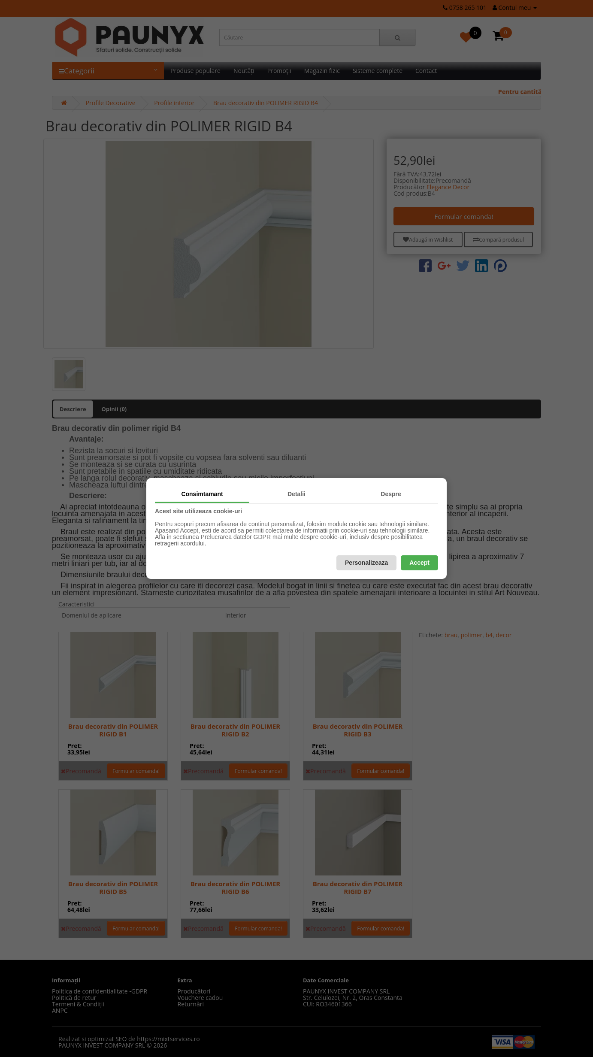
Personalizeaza (366, 562)
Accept (419, 562)
